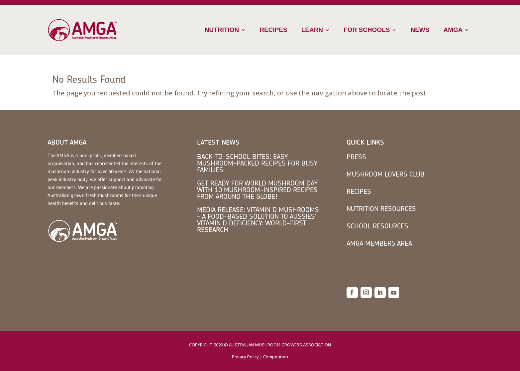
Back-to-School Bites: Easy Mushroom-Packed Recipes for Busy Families (257, 163)
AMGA (453, 29)
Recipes (273, 29)
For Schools (367, 29)
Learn (312, 29)
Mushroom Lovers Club (386, 174)
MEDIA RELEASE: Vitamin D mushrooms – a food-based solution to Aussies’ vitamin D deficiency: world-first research (258, 219)
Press (356, 156)
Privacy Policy (245, 357)
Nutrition (222, 29)
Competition (275, 357)
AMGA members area (379, 243)
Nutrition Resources (381, 208)
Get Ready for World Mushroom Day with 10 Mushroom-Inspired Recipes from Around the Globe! (257, 190)
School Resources (377, 225)
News (419, 29)
